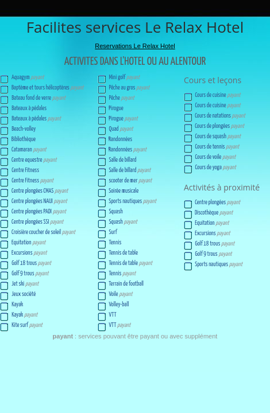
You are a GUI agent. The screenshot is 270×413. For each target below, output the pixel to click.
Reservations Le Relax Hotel (135, 45)
